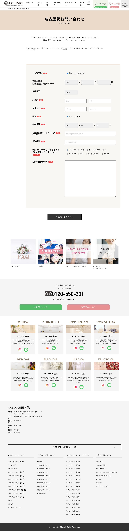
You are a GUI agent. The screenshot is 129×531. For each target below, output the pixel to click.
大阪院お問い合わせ (43, 486)
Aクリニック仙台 (13, 486)
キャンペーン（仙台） (73, 476)
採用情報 (98, 479)
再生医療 (82, 4)
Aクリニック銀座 (13, 472)
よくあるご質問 (100, 465)
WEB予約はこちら (88, 307)
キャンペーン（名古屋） (74, 479)
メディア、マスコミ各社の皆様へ (106, 472)
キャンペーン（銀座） (73, 461)
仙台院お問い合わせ (43, 479)
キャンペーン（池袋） (73, 468)
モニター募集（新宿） (73, 493)
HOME (10, 8)
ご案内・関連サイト (103, 455)
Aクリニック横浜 (13, 483)
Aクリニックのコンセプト (16, 461)
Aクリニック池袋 (13, 479)
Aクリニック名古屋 (14, 490)
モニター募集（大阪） (73, 511)
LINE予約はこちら (41, 307)
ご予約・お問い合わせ (46, 455)
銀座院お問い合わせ (43, 465)
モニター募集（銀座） (73, 490)
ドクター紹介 (57, 4)
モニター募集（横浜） (73, 500)
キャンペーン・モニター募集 (78, 455)
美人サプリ (99, 483)
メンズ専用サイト (101, 468)
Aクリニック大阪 (13, 493)
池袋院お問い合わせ (43, 472)
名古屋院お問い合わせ (44, 483)
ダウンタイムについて (15, 507)
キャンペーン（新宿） (73, 465)
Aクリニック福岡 (13, 497)
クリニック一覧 (13, 468)
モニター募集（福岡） (73, 514)
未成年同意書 (41, 493)
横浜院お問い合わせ (43, 476)
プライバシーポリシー (103, 486)
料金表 (47, 4)
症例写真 (40, 4)
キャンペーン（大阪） (73, 483)
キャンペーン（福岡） (73, 486)
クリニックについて (70, 4)
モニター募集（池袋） (73, 497)
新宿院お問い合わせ (43, 468)
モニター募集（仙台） (73, 504)
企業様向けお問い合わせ (103, 476)
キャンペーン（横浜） (73, 472)
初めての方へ (100, 461)
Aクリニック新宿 (13, 476)
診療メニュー (29, 4)
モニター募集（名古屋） (74, 507)
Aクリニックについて (16, 455)
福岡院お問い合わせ (43, 490)
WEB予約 (40, 461)
